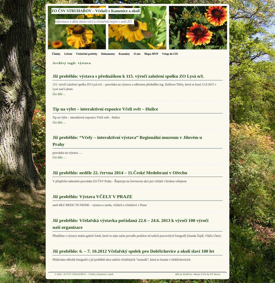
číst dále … (59, 157)
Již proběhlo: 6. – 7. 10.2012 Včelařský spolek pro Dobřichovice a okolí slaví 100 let (133, 251)
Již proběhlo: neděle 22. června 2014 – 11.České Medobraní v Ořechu (120, 172)
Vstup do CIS (170, 53)
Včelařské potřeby (86, 53)
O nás (137, 53)
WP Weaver (215, 274)
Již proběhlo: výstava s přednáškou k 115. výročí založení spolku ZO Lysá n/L (128, 76)
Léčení (68, 53)
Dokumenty (108, 53)
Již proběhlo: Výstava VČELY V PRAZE (92, 196)
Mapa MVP (151, 53)
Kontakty (124, 53)
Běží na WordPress (183, 274)
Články (56, 53)
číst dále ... (59, 94)
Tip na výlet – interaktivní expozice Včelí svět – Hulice (105, 108)
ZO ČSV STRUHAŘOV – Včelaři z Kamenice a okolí (95, 11)
